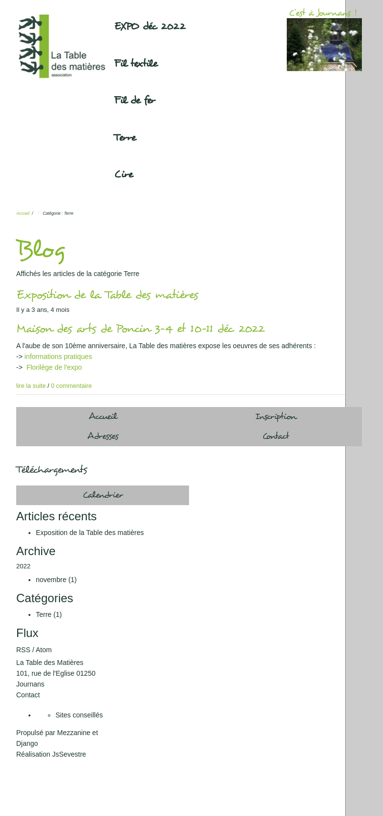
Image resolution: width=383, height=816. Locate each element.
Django (27, 743)
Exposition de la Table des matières (107, 295)
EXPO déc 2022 (150, 26)
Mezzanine (73, 733)
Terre (125, 137)
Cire (123, 174)
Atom (44, 650)
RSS (23, 650)
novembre (51, 580)
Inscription (275, 416)
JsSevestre (69, 754)
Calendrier (102, 495)
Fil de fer (134, 100)
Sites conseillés (79, 715)
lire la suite (31, 385)
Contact (275, 436)
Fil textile (136, 63)
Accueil (22, 213)
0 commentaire (71, 385)
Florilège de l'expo (54, 367)
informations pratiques (58, 356)
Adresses (102, 436)
